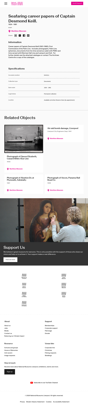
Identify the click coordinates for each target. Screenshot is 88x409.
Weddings (48, 355)
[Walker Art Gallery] (24, 294)
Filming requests (50, 353)
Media (6, 331)
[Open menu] (5, 3)
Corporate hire (50, 348)
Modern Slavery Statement (35, 402)
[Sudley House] (64, 294)
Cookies (49, 402)
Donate (47, 333)
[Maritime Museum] (64, 285)
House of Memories (11, 350)
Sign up (10, 372)
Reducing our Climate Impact (14, 336)
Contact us (8, 333)
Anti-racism (8, 353)
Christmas (48, 350)
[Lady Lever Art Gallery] (24, 303)
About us (7, 326)
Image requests (9, 355)
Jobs (6, 328)
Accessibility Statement (61, 402)
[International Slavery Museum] (24, 285)
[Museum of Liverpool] (24, 276)
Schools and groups (11, 348)
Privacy (22, 402)
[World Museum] (64, 276)
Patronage (48, 331)
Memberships (49, 326)
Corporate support (51, 328)
